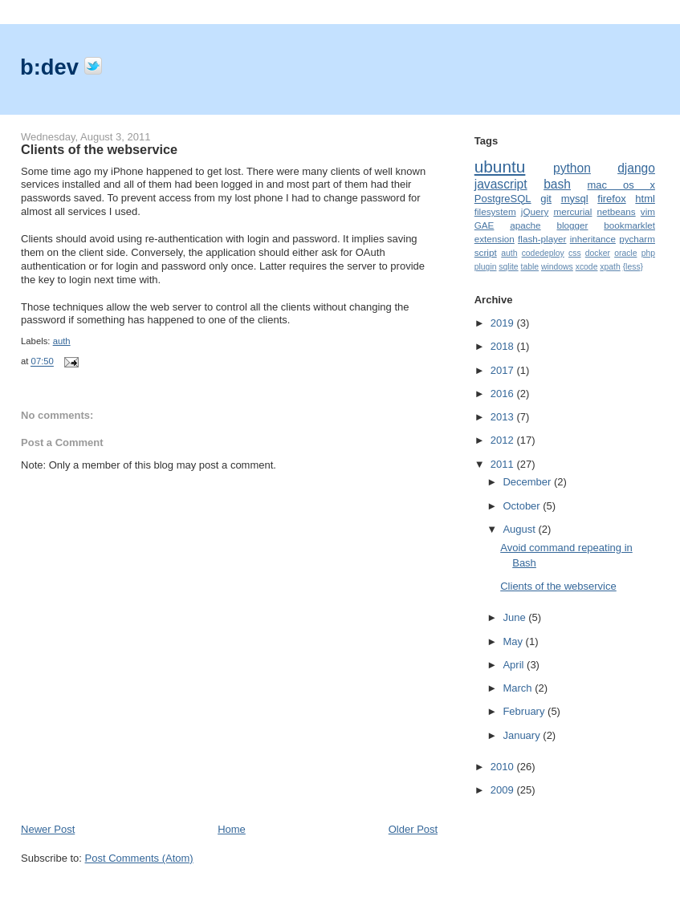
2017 (504, 370)
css (574, 253)
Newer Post (48, 829)
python (572, 168)
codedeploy (543, 253)
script (485, 252)
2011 (504, 464)
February (525, 711)
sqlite (508, 266)
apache (525, 225)
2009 (504, 790)
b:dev (52, 67)
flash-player (542, 238)
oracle (625, 253)
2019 (504, 323)
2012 (504, 440)
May (514, 641)
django (636, 168)
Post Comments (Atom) (139, 858)
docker (597, 253)
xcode (587, 266)
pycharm (637, 238)
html (645, 199)
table (530, 266)
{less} (633, 266)
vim (648, 211)
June (515, 617)
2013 (504, 417)
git (546, 199)
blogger (572, 225)
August (520, 529)
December (528, 482)
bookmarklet (629, 225)
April (515, 665)
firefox (611, 199)
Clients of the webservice (99, 149)
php (648, 253)
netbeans (616, 211)
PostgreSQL (502, 199)
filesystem (495, 211)
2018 (504, 346)
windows (557, 266)
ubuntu (500, 166)
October (523, 506)
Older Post (413, 829)
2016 (504, 394)
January (523, 735)
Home (232, 829)
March (519, 688)
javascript (500, 184)
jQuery (534, 211)
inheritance (593, 238)
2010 (504, 767)
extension (494, 238)
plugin (485, 266)
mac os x (621, 185)
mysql (574, 199)
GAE (484, 225)
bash (557, 184)
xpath (610, 266)
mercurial (572, 211)
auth (62, 341)
